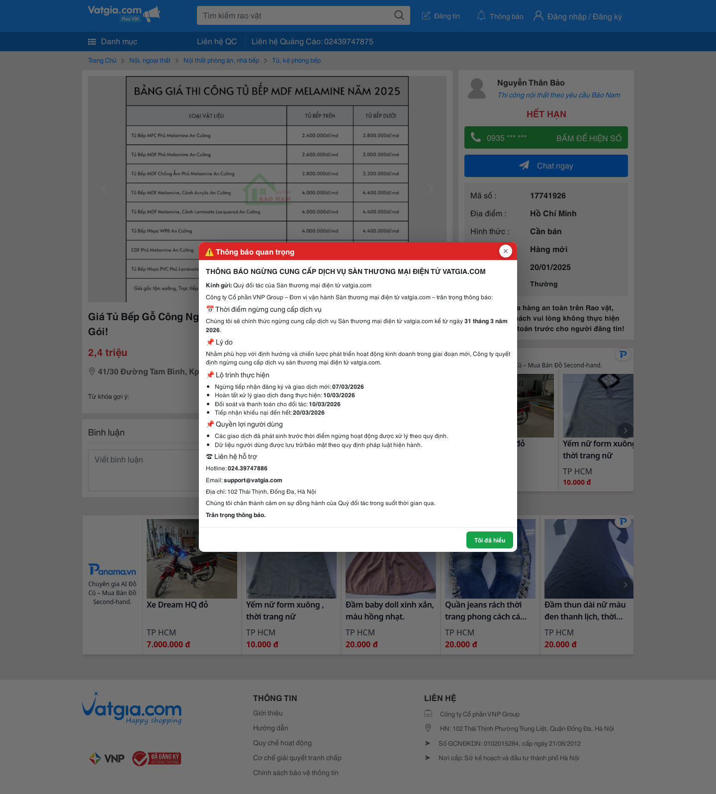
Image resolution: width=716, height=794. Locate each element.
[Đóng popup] (505, 251)
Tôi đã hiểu (489, 539)
